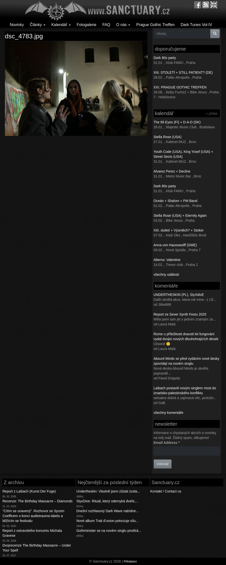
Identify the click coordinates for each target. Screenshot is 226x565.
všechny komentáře (168, 413)
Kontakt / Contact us (165, 491)
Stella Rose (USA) (168, 137)
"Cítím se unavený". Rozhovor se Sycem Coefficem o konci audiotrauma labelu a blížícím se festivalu (33, 516)
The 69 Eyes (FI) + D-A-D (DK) (177, 122)
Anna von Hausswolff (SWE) (175, 245)
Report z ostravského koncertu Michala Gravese (32, 533)
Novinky (17, 25)
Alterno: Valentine (167, 260)
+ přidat (211, 114)
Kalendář (61, 25)
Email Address (167, 443)
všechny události (166, 274)
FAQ (106, 25)
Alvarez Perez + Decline (172, 171)
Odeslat (163, 464)
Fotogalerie (86, 25)
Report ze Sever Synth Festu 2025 (180, 314)
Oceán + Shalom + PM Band (175, 201)
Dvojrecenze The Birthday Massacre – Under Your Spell (36, 547)
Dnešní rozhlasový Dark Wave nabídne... (107, 511)
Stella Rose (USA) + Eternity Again (180, 215)
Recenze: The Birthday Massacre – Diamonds (37, 501)
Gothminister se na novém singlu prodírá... (108, 531)
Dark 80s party (165, 58)
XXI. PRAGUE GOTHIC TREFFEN (180, 87)
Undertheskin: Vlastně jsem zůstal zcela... (108, 491)
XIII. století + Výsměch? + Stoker (179, 230)
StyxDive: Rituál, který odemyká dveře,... (107, 501)
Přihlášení (130, 561)
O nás (123, 25)
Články (37, 25)
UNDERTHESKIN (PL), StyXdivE (179, 295)
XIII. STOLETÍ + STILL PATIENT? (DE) (183, 72)
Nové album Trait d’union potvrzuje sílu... (107, 521)
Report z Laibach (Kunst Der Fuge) (29, 491)
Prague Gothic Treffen (155, 25)
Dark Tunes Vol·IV (196, 25)
